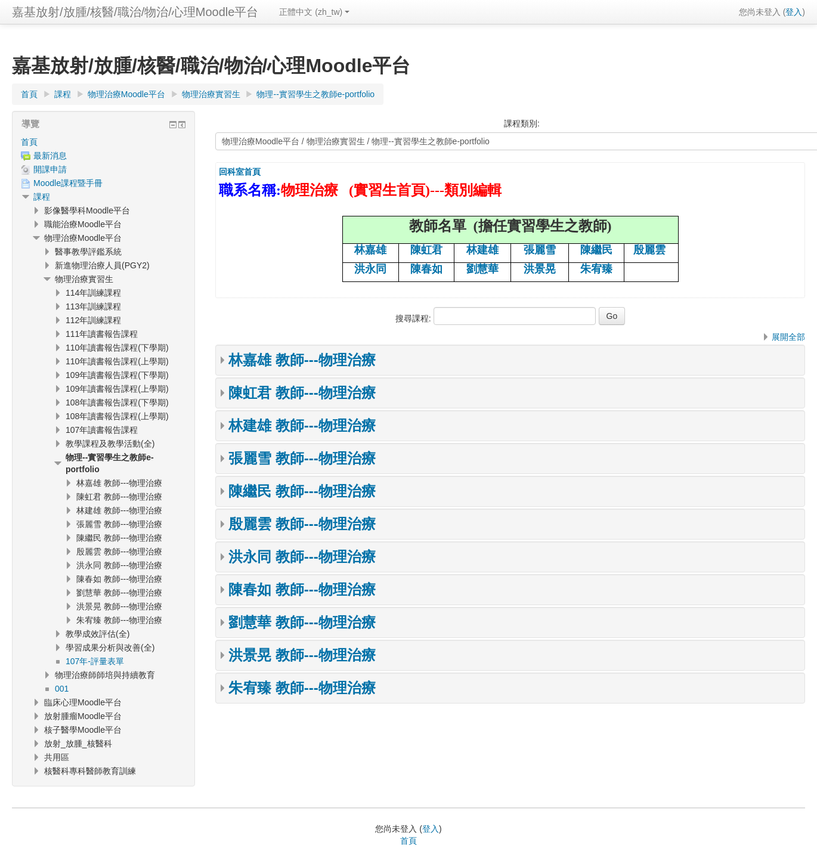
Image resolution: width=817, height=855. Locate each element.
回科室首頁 (240, 172)
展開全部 (788, 337)
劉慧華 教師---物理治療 (302, 622)
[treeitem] (103, 142)
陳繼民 (596, 250)
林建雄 (482, 250)
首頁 (29, 142)
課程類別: (522, 123)
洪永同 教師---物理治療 (302, 557)
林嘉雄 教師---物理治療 (302, 360)
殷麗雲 (649, 250)
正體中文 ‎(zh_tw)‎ (314, 12)
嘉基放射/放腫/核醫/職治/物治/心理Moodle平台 (135, 11)
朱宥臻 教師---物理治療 (302, 688)
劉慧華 (482, 269)
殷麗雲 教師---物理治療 (302, 524)
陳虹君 (426, 250)
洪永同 (370, 269)
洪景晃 (540, 269)
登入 (793, 12)
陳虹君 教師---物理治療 (302, 393)
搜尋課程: (414, 318)
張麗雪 (540, 250)
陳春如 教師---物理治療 (302, 589)
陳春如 (426, 269)
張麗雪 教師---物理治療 (302, 458)
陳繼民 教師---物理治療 (302, 491)
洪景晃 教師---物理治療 (302, 655)
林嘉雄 (370, 250)
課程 (41, 197)
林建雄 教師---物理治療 (302, 425)
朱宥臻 (596, 269)
